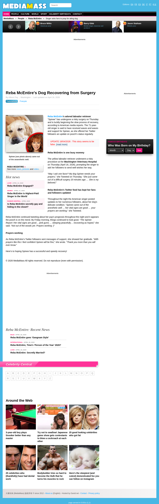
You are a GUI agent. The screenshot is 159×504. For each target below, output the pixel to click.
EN (132, 4)
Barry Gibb (89, 23)
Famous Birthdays (117, 142)
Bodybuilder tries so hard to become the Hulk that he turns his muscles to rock (51, 476)
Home (6, 14)
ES (139, 4)
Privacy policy (94, 493)
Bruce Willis (46, 23)
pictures (26, 169)
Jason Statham (134, 23)
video (36, 169)
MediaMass (9, 18)
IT (147, 4)
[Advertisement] (79, 62)
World (35, 14)
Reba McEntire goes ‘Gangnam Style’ (29, 337)
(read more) (61, 144)
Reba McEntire (35, 18)
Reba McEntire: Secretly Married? (27, 352)
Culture (25, 14)
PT (150, 4)
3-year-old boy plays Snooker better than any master (18, 435)
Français (23, 101)
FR (136, 4)
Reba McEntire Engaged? (20, 186)
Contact (77, 14)
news (18, 169)
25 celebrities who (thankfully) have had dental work (20, 476)
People (15, 14)
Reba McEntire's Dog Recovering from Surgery (50, 92)
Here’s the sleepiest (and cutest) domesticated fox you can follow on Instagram (84, 476)
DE (143, 4)
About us (48, 493)
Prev (10, 26)
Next (18, 26)
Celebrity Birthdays (60, 14)
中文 (154, 4)
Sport (44, 14)
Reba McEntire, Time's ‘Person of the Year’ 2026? (35, 345)
